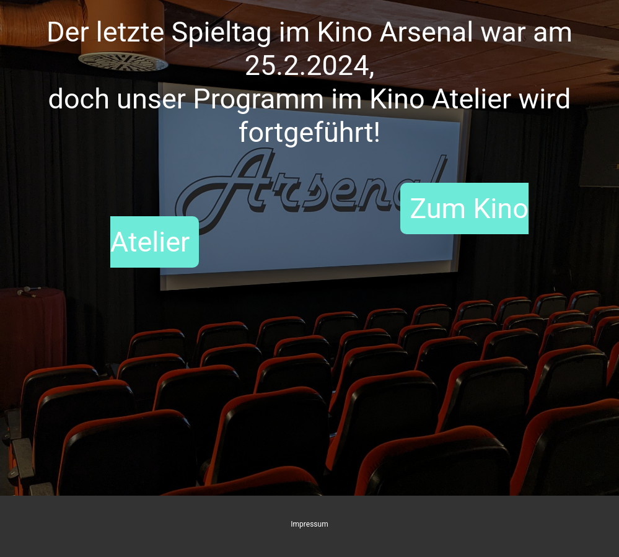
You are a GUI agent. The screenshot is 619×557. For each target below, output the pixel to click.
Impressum (309, 524)
